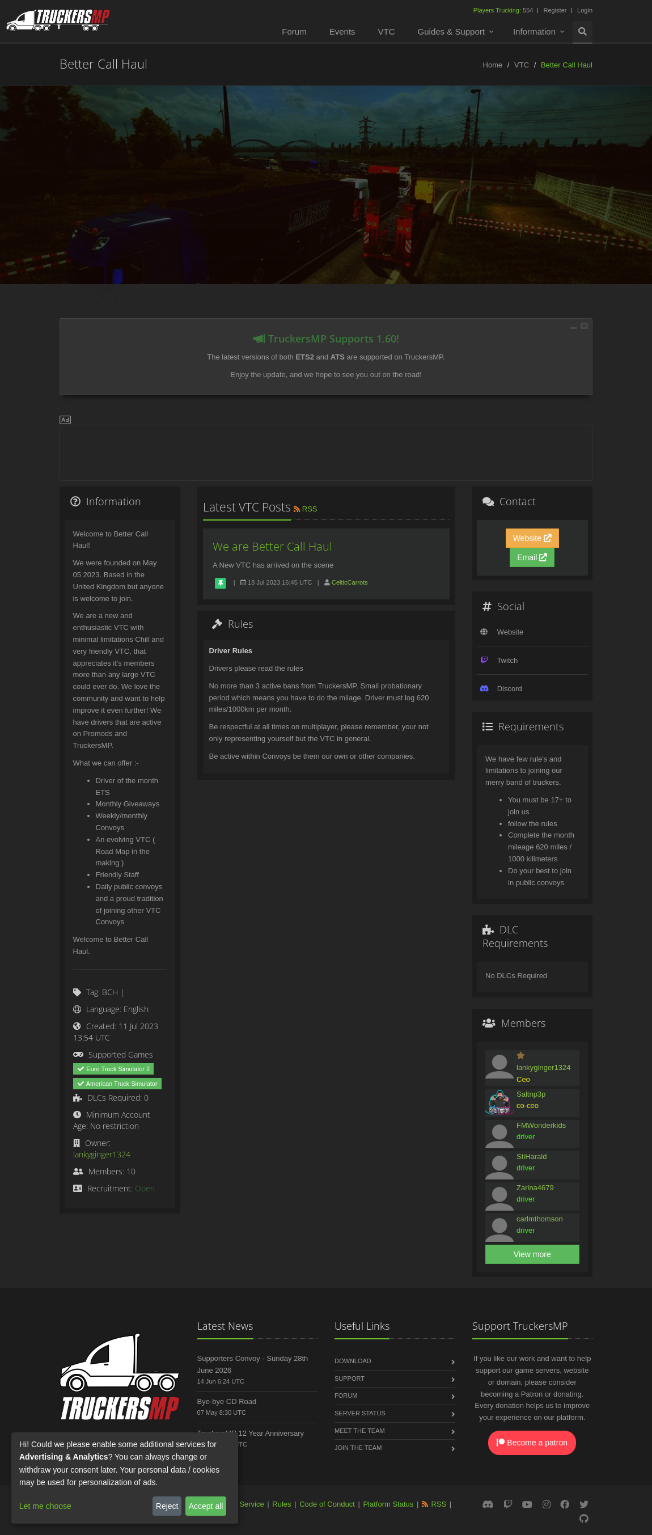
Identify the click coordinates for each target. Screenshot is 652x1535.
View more (532, 1254)
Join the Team (358, 1447)
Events (342, 31)
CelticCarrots (350, 582)
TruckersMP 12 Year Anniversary (250, 1433)
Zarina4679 (535, 1187)
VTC (386, 31)
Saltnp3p (530, 1094)
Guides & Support (451, 31)
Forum (294, 31)
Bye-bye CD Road (227, 1401)
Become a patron (532, 1442)
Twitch (507, 660)
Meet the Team (360, 1430)
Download (353, 1361)
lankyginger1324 (101, 1154)
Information (534, 31)
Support (350, 1378)
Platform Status (388, 1504)
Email (532, 557)
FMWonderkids (541, 1125)
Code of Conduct (327, 1504)
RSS (305, 509)
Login (584, 10)
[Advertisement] (326, 450)
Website (532, 538)
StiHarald (531, 1156)
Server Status (360, 1413)
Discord (509, 688)
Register (554, 10)
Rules (281, 1504)
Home (493, 65)
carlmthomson (539, 1219)
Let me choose (45, 1506)
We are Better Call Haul (272, 546)
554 (504, 10)
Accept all (206, 1506)
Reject (167, 1506)
